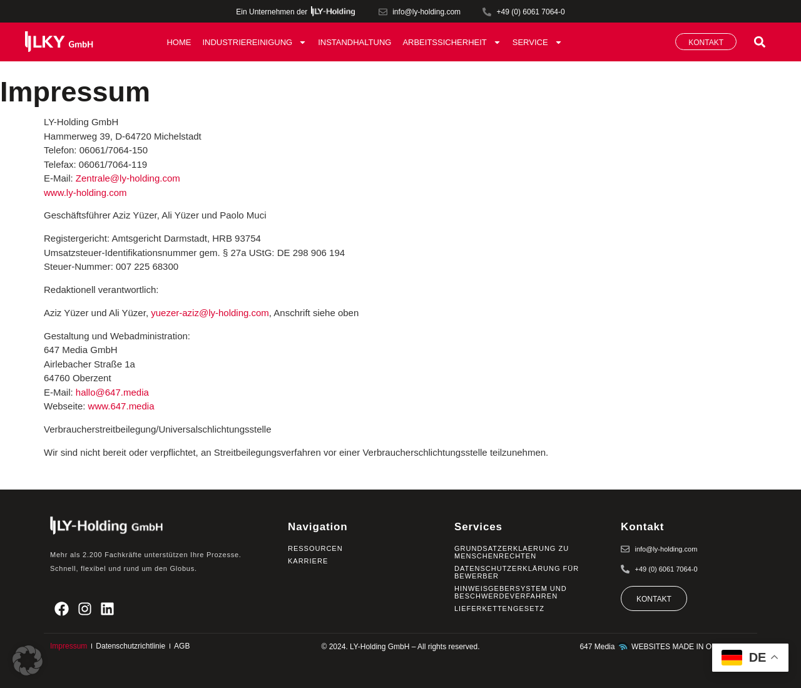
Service (538, 42)
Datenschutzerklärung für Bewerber (516, 572)
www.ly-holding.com (85, 192)
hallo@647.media (112, 392)
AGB (182, 646)
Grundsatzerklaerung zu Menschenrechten (511, 552)
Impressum (68, 646)
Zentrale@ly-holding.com (128, 178)
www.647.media (121, 406)
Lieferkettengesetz (499, 608)
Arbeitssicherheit (451, 42)
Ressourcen (315, 548)
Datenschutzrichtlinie (130, 646)
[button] (759, 41)
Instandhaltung (354, 42)
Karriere (308, 561)
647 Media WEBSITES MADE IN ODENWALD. (665, 646)
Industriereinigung (254, 42)
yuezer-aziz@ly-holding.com (210, 312)
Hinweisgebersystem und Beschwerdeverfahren (510, 592)
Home (178, 42)
